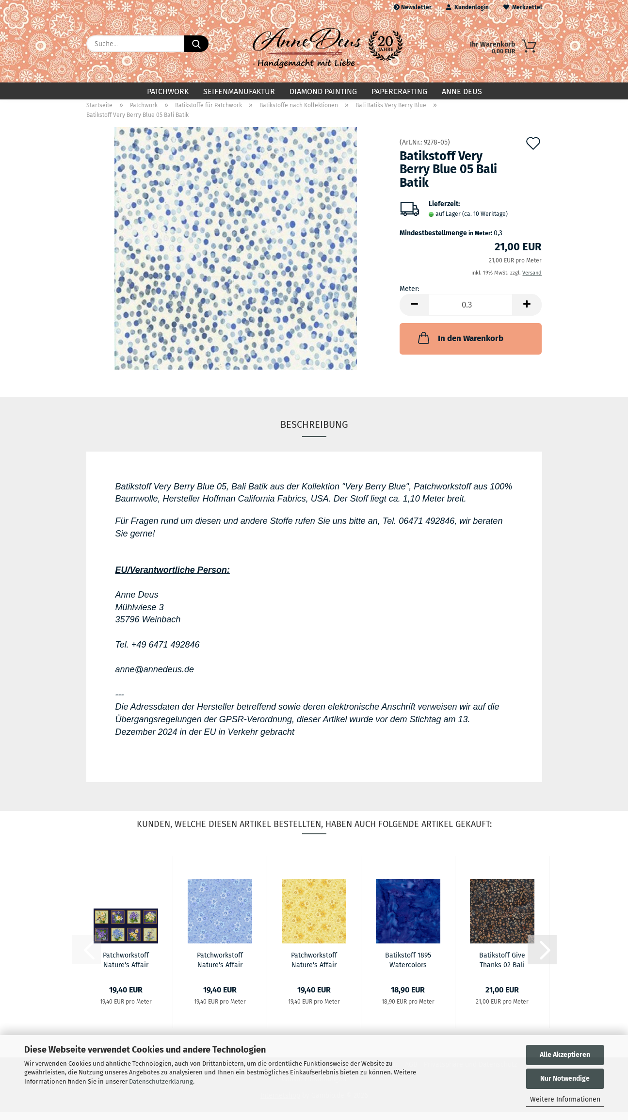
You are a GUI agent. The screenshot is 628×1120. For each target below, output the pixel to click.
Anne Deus (462, 91)
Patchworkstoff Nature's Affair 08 (314, 967)
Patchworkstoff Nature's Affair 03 (220, 967)
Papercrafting (399, 91)
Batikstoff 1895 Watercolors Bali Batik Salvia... (408, 967)
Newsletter (413, 7)
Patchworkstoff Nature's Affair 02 (126, 967)
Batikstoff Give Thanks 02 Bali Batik (502, 967)
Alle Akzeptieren (565, 1055)
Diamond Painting (323, 91)
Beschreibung (314, 432)
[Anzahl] (471, 313)
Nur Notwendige (565, 1078)
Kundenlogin (467, 7)
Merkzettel (522, 7)
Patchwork (168, 91)
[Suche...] (196, 43)
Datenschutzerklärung (161, 1081)
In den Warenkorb (459, 345)
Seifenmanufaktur (239, 91)
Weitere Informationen (565, 1099)
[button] (414, 313)
